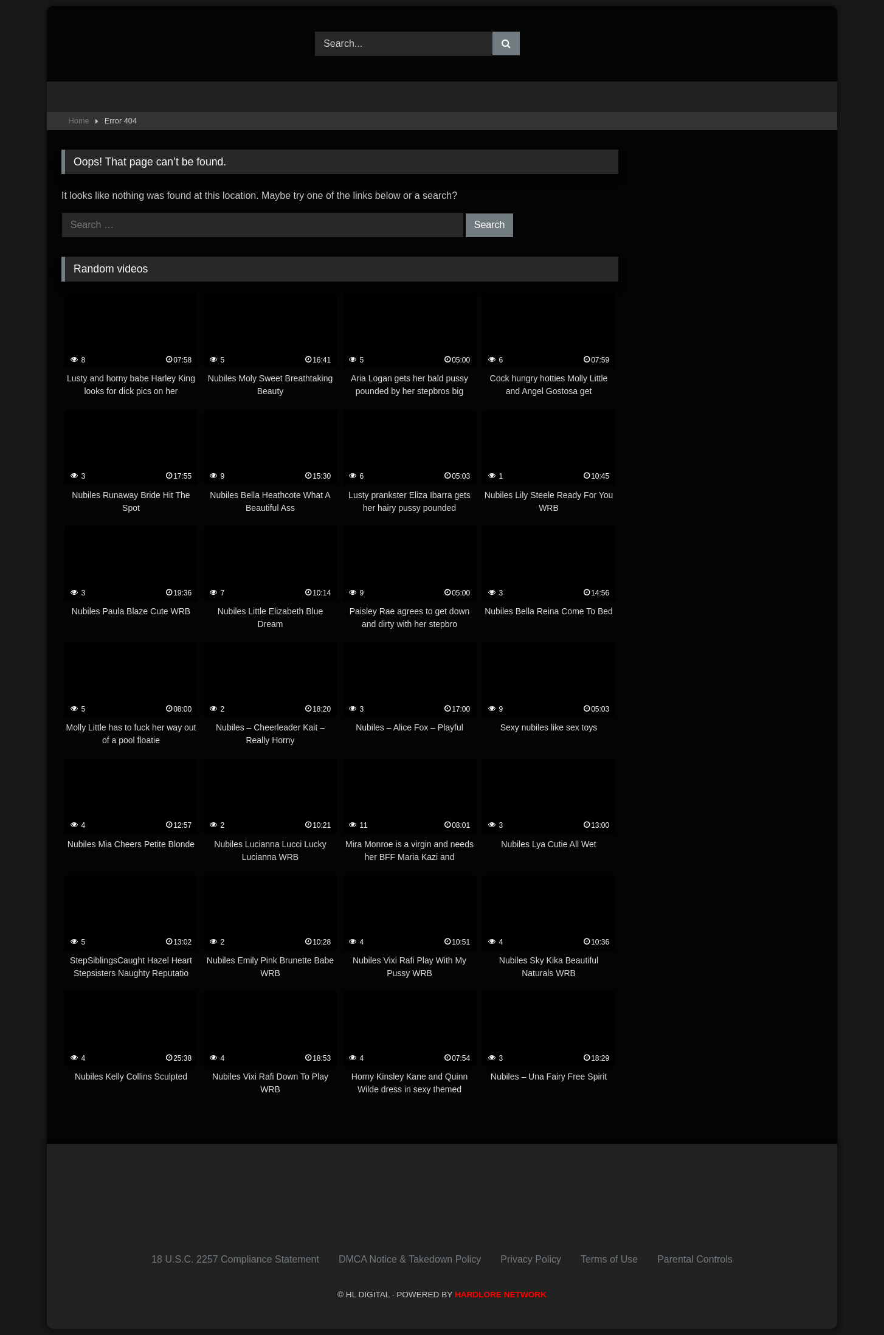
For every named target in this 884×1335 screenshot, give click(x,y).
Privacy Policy (530, 1259)
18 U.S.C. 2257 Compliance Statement (235, 1259)
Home (79, 120)
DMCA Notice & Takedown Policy (410, 1259)
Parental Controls (695, 1259)
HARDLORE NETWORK (501, 1294)
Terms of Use (609, 1259)
